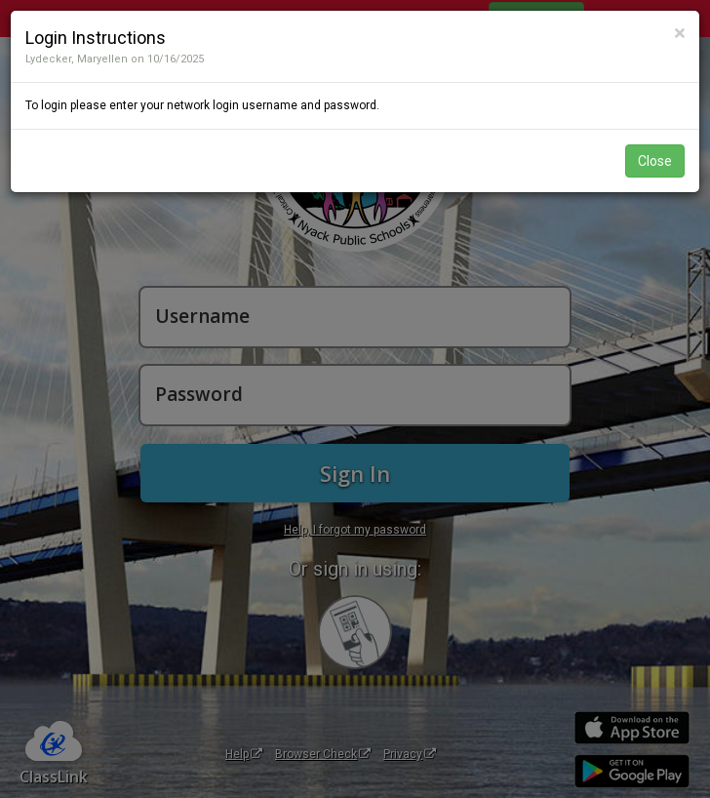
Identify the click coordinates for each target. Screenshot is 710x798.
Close (655, 161)
